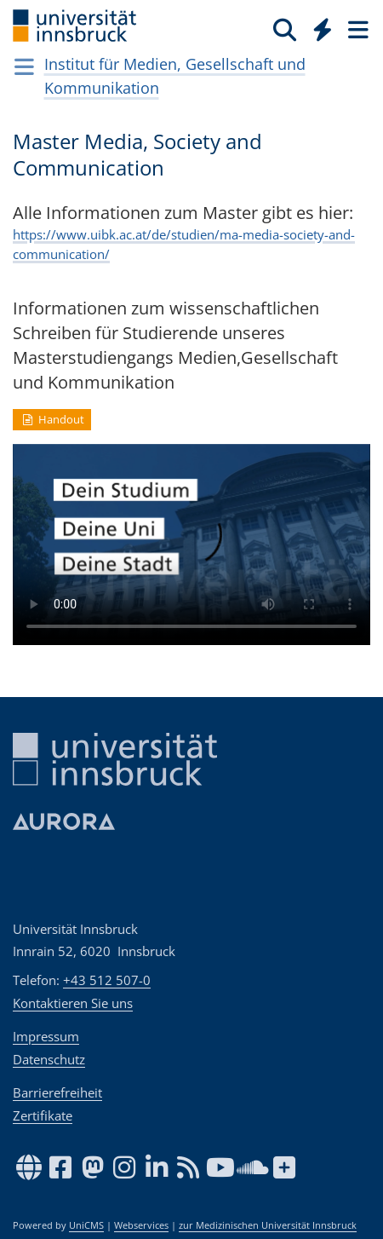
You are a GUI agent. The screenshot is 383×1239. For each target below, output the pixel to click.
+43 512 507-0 (107, 979)
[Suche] (285, 29)
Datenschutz (49, 1059)
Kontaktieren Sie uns (73, 1002)
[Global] (318, 26)
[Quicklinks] (323, 29)
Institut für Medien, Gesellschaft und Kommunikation (175, 76)
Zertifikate (42, 1115)
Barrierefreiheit (57, 1092)
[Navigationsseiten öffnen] (24, 66)
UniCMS (86, 1225)
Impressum (46, 1036)
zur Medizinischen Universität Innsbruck (268, 1225)
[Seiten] (356, 29)
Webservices (141, 1225)
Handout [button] (52, 419)
